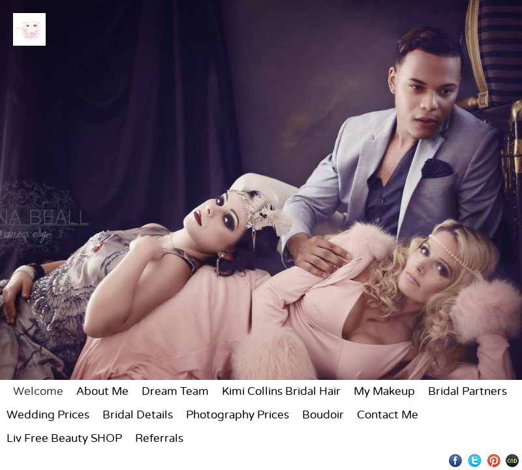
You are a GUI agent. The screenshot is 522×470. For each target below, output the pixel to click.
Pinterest (493, 460)
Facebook (456, 460)
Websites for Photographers (512, 460)
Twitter (475, 460)
